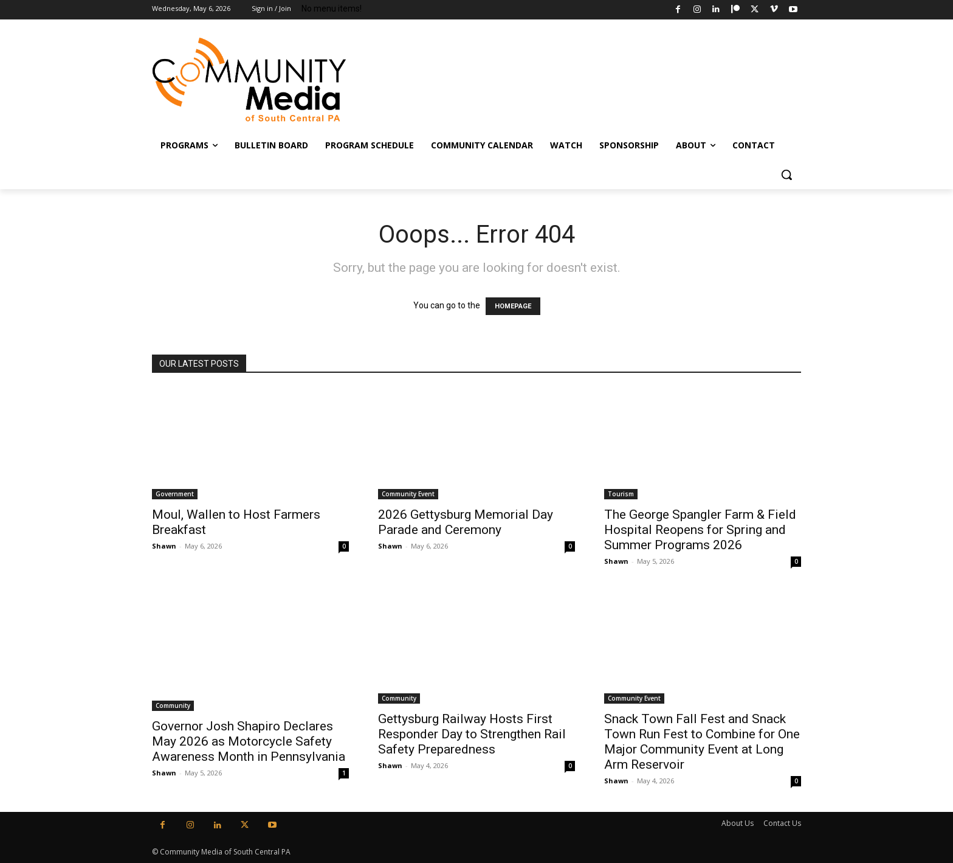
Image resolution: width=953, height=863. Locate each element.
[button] (786, 174)
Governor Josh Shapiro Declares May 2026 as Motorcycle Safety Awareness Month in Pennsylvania (248, 741)
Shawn (164, 545)
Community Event (408, 494)
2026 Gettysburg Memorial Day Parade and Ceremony (465, 522)
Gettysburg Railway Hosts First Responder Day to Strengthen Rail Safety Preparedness (472, 734)
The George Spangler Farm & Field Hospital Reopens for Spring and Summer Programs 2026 (700, 529)
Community (173, 705)
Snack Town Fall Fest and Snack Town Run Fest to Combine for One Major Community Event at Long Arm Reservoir (702, 742)
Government (175, 494)
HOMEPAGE (513, 306)
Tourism (621, 494)
